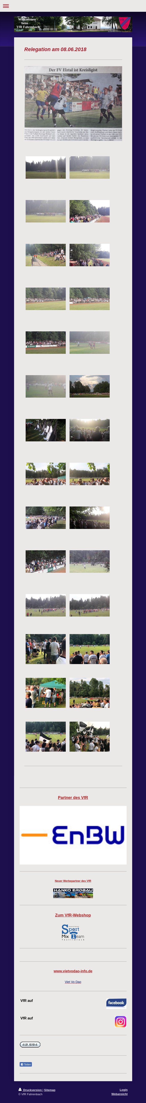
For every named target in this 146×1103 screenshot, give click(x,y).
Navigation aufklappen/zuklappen (73, 6)
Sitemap (50, 1090)
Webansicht (119, 1094)
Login (123, 1089)
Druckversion (31, 1090)
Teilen (26, 1064)
